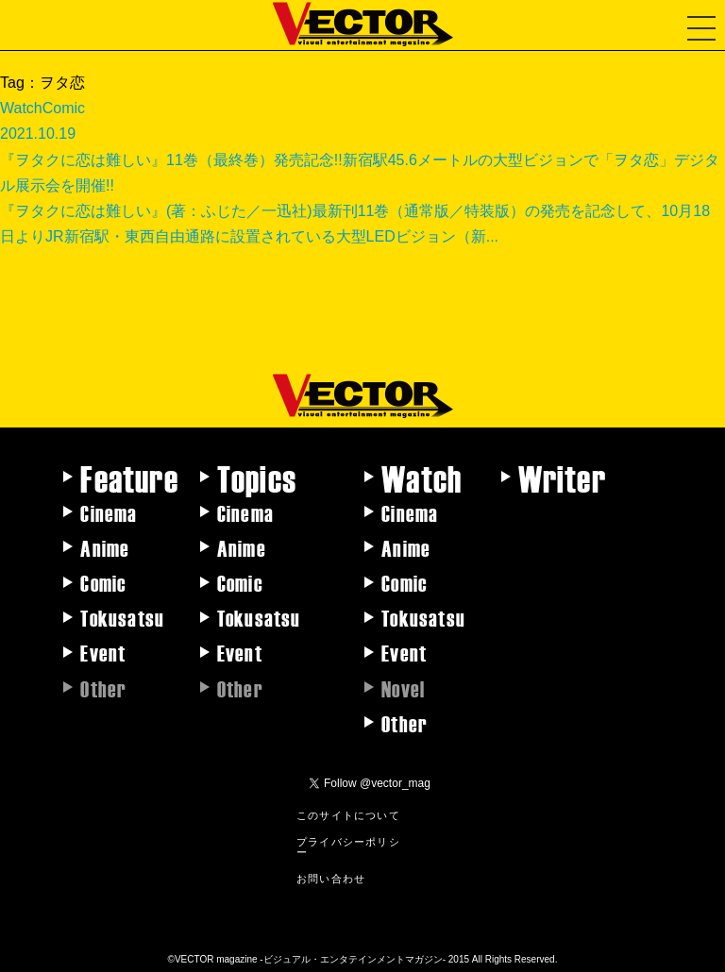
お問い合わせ (330, 877)
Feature (128, 477)
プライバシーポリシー (348, 846)
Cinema (108, 512)
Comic (103, 582)
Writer (562, 477)
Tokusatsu (122, 617)
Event (103, 652)
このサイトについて (348, 814)
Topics (256, 477)
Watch (421, 477)
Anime (104, 547)
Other (404, 723)
